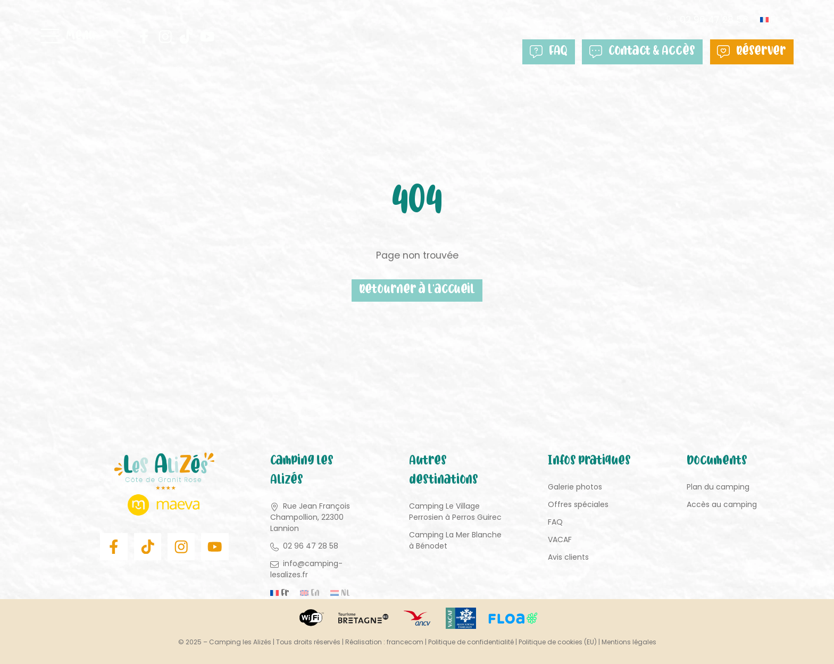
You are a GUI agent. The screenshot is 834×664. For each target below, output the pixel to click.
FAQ (554, 52)
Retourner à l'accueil (417, 290)
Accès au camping (722, 505)
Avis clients (568, 557)
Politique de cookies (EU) (558, 641)
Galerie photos (575, 487)
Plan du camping (718, 487)
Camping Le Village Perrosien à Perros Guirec (455, 512)
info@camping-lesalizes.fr (306, 569)
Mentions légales (629, 641)
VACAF (560, 540)
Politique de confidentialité (471, 641)
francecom (405, 641)
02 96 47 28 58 (713, 20)
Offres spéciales (578, 505)
